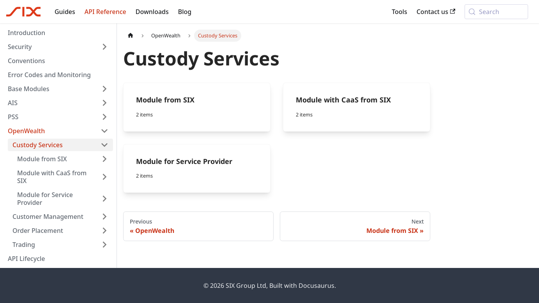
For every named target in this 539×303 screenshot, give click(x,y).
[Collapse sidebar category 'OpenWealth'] (104, 131)
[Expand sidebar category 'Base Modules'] (104, 89)
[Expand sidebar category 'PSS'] (104, 117)
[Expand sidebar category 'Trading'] (104, 244)
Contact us (436, 11)
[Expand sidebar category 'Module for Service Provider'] (104, 198)
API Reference (105, 11)
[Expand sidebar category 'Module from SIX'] (104, 159)
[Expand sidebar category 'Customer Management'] (104, 216)
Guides (65, 11)
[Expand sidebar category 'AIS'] (104, 103)
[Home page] (130, 36)
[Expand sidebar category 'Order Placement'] (104, 230)
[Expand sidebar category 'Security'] (104, 47)
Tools (399, 11)
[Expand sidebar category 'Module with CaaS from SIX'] (104, 177)
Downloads (152, 11)
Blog (184, 11)
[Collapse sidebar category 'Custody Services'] (104, 145)
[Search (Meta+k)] (496, 11)
